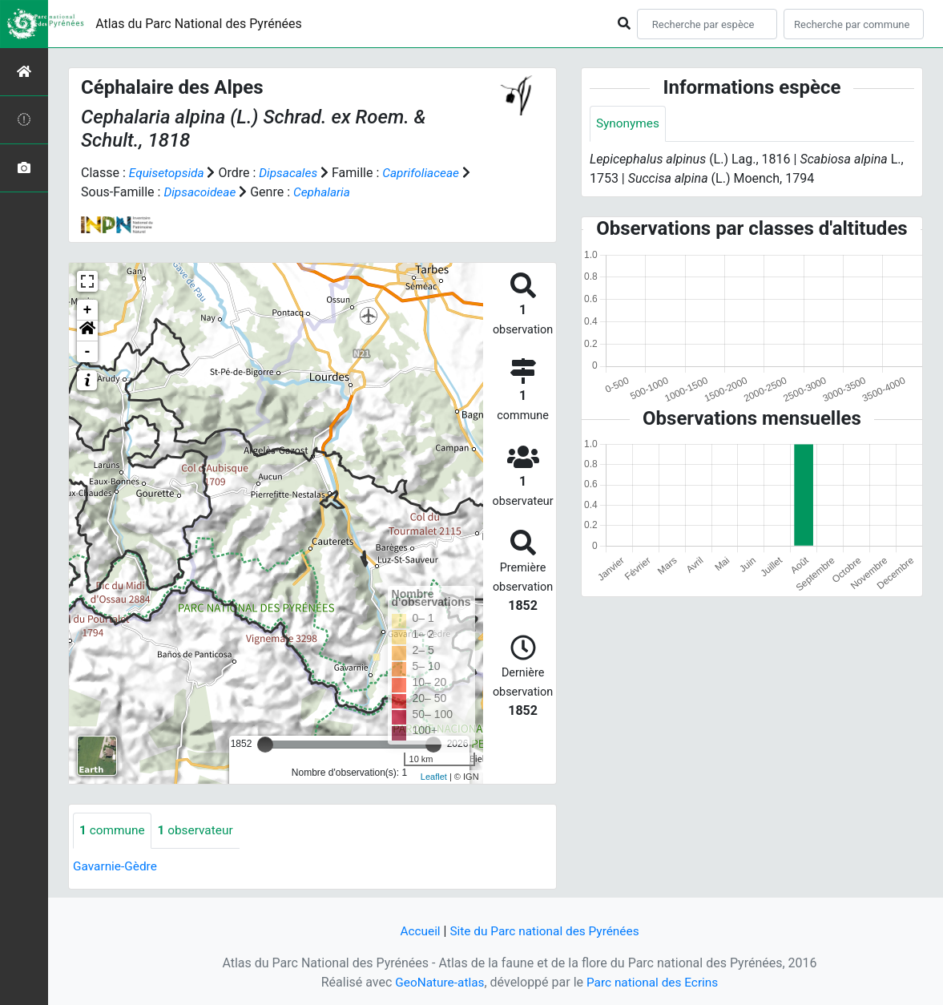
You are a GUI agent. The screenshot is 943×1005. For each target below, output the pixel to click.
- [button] (87, 351)
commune (113, 830)
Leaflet (434, 776)
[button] (87, 330)
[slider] (265, 744)
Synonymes (629, 123)
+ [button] (87, 309)
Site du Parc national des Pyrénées (545, 930)
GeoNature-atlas (437, 982)
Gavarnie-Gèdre (116, 866)
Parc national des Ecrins (654, 982)
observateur (199, 830)
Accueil (416, 930)
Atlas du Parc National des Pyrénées (198, 23)
